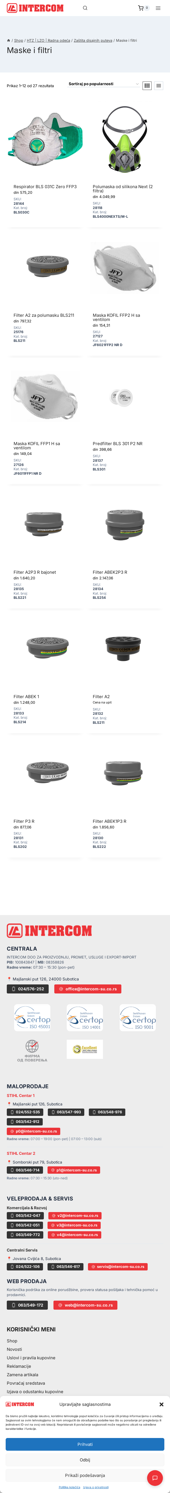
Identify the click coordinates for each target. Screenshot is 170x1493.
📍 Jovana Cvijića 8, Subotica (34, 1258)
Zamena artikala (22, 1374)
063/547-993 (66, 1112)
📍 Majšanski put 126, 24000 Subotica (43, 979)
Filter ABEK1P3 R (109, 821)
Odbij (85, 1460)
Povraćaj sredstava (26, 1383)
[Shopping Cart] (144, 8)
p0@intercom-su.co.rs (33, 1131)
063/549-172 (27, 1305)
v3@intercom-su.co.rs (74, 1225)
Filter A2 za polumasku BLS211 (44, 315)
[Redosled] (103, 84)
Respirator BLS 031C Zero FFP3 (45, 186)
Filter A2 (101, 696)
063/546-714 (25, 1170)
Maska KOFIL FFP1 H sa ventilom (37, 445)
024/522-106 (25, 1266)
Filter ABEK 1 (26, 696)
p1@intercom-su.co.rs (74, 1170)
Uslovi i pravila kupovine (31, 1357)
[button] (161, 1404)
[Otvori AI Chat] (155, 1478)
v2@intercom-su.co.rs (75, 1215)
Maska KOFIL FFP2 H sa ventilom (116, 317)
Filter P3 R (24, 821)
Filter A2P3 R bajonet (35, 572)
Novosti (14, 1349)
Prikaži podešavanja (85, 1475)
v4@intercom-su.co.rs (74, 1234)
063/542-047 (25, 1215)
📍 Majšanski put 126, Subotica (35, 1104)
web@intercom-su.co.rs (85, 1305)
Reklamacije (19, 1366)
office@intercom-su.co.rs (88, 988)
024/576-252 (27, 988)
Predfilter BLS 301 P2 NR (118, 443)
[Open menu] (158, 8)
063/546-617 (65, 1266)
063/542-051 (25, 1225)
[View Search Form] (85, 8)
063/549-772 (25, 1234)
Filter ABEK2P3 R (110, 572)
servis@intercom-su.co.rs (117, 1266)
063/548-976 (107, 1112)
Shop (12, 1341)
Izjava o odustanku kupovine (35, 1391)
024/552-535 (25, 1112)
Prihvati (85, 1444)
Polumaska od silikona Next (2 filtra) (123, 189)
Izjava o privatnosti (96, 1487)
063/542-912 (24, 1121)
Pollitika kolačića (69, 1487)
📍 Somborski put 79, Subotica (34, 1162)
